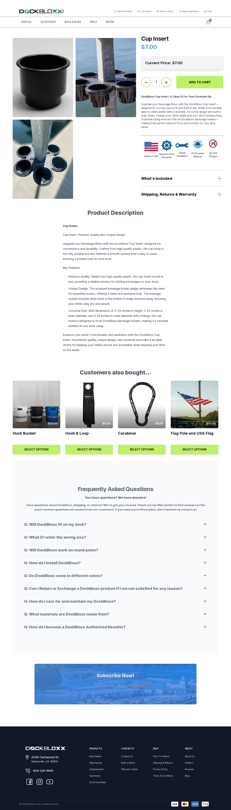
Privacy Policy (160, 769)
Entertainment (96, 769)
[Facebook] (29, 782)
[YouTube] (49, 782)
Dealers (189, 762)
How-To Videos (161, 756)
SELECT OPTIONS (36, 449)
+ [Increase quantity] (166, 82)
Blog (187, 775)
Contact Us (127, 756)
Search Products (123, 11)
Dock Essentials (97, 782)
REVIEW (110, 21)
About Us (189, 756)
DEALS (93, 21)
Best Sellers (95, 756)
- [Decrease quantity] (146, 82)
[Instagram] (39, 782)
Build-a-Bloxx (128, 762)
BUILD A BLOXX (73, 21)
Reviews (189, 769)
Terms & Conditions (163, 775)
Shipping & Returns (163, 762)
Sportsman (94, 775)
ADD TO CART (200, 82)
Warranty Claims (129, 769)
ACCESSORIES (48, 21)
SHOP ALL (26, 21)
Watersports (95, 762)
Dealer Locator (164, 11)
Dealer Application (189, 11)
